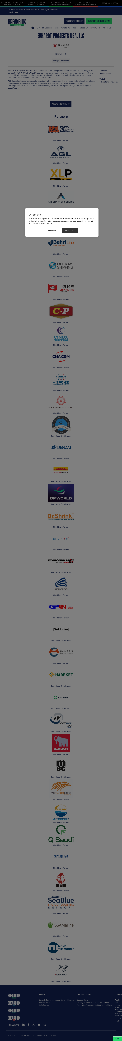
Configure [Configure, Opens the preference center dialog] (52, 230)
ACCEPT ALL (70, 230)
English (116, 1039)
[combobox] (117, 1038)
